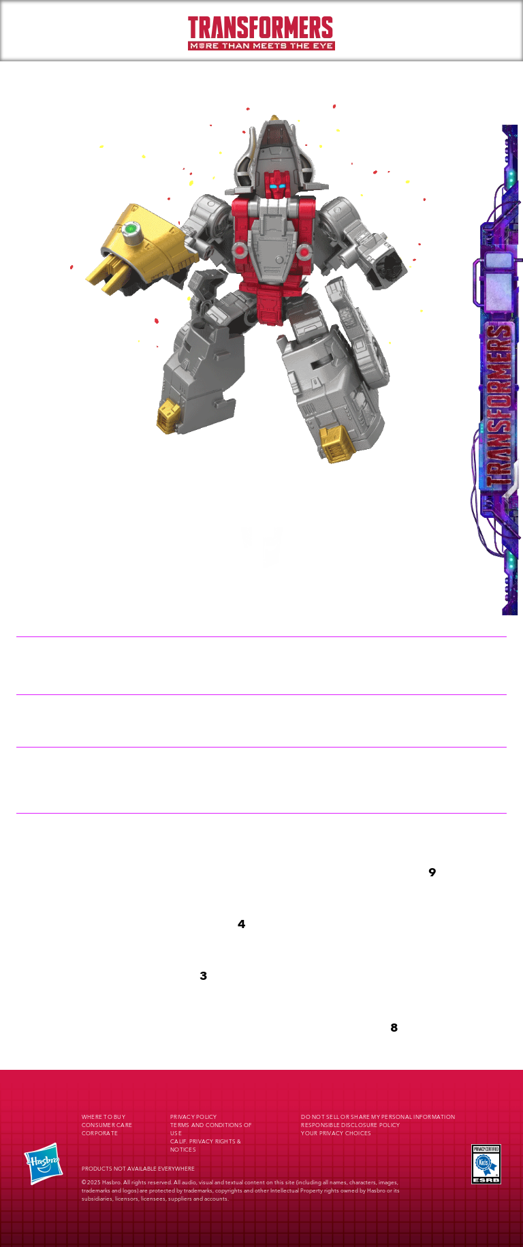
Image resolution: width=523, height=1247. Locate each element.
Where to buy (103, 1117)
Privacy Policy (193, 1117)
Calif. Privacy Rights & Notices (206, 1146)
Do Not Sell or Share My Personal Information (378, 1117)
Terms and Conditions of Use (211, 1130)
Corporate (100, 1134)
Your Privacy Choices (336, 1134)
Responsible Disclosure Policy (350, 1125)
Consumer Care (107, 1125)
